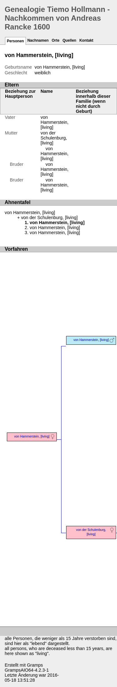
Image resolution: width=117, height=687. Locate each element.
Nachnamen (38, 40)
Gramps (35, 665)
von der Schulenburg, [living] (54, 137)
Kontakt (86, 40)
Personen (15, 41)
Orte (56, 40)
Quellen (69, 40)
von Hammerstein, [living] (55, 153)
